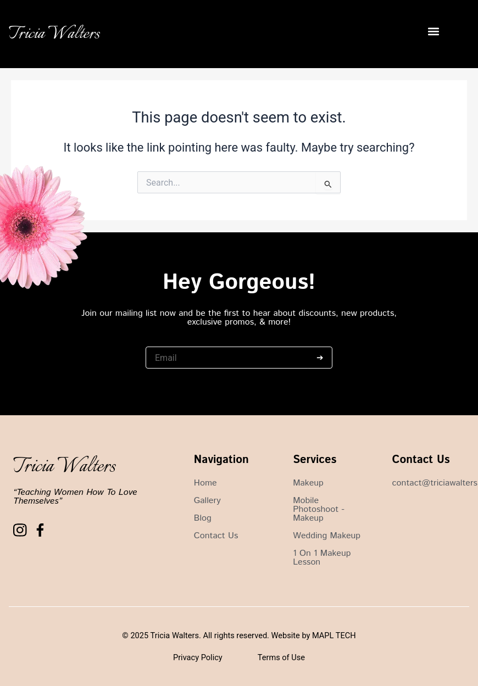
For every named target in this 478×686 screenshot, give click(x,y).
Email (155, 341)
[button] (433, 32)
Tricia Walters (54, 34)
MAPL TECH (334, 635)
